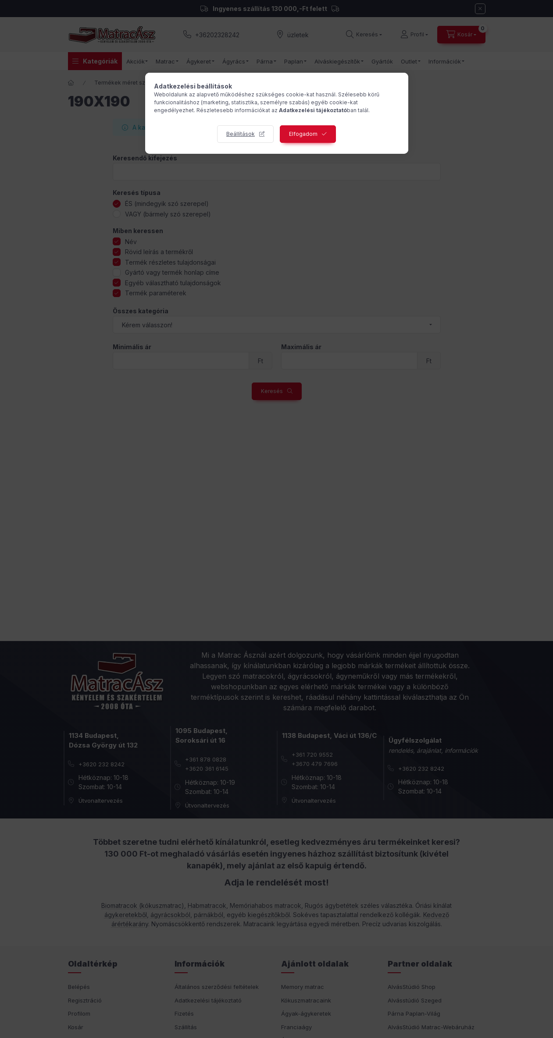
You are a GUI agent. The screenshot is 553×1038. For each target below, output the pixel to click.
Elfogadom (303, 134)
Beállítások (240, 134)
